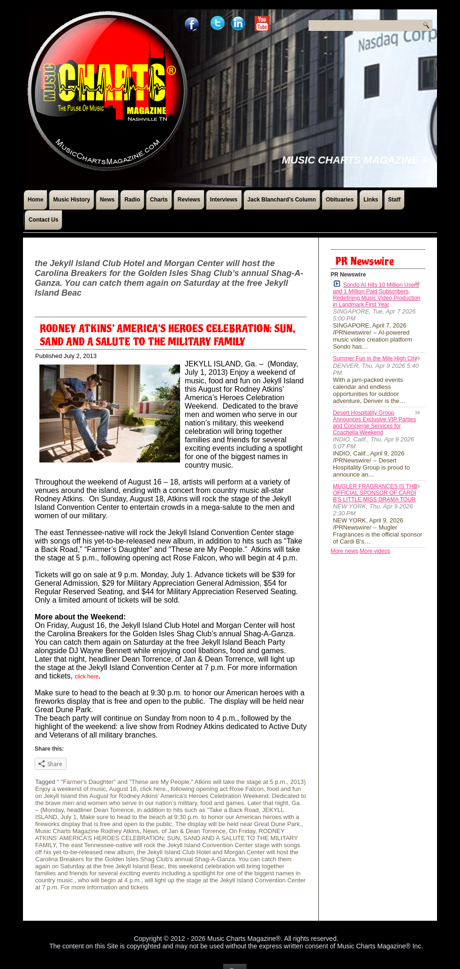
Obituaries (340, 199)
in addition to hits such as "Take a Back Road (198, 809)
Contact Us (43, 219)
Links (370, 199)
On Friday (242, 831)
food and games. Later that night (244, 802)
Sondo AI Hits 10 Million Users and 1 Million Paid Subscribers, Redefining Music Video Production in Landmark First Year (377, 294)
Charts (159, 199)
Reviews (189, 199)
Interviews (224, 199)
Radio (132, 199)
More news (344, 551)
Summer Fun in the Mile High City (375, 358)
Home (35, 199)
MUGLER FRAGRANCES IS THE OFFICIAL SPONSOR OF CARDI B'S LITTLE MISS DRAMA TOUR (375, 493)
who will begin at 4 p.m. (109, 880)
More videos (375, 551)
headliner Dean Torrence (100, 809)
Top (235, 957)
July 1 (68, 816)
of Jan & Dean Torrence (194, 831)
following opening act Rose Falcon (217, 788)
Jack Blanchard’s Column (282, 199)
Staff (394, 199)
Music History (71, 199)
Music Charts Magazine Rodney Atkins (87, 831)
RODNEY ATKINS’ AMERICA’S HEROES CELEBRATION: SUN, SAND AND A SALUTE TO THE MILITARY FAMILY (167, 335)
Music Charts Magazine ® (355, 160)
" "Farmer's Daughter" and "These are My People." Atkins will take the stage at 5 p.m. (172, 781)
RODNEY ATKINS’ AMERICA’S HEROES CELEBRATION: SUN (160, 834)
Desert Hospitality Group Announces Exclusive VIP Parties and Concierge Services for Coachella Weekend (374, 423)
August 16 (123, 788)
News (107, 199)
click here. (153, 788)
